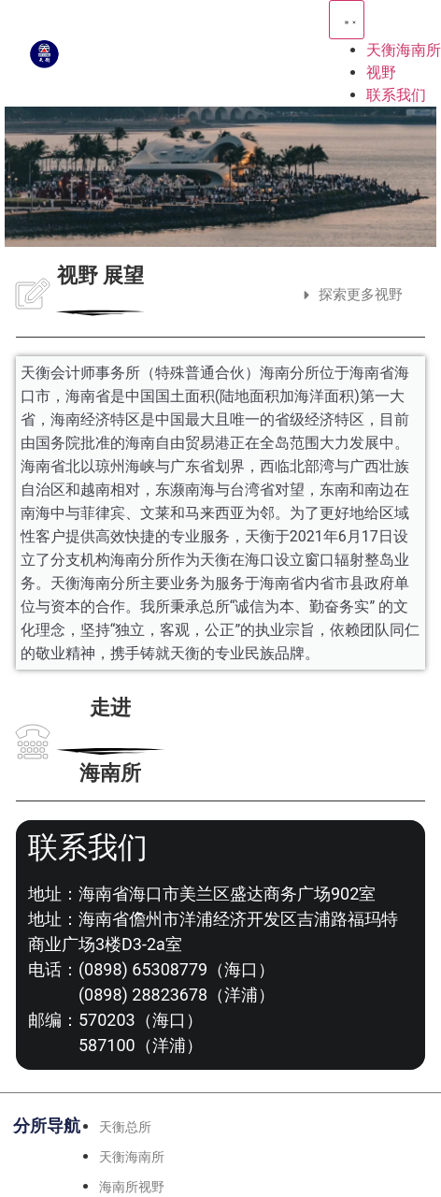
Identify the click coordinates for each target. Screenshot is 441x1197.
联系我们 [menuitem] (396, 95)
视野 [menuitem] (381, 72)
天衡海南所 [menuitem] (403, 50)
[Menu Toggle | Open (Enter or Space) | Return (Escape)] (346, 19)
